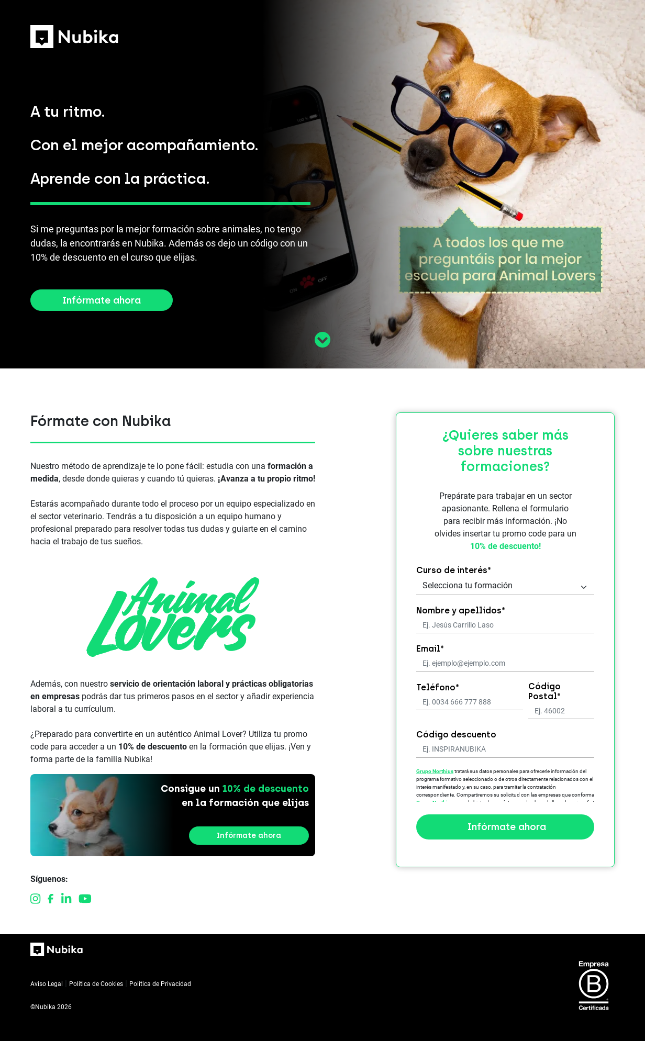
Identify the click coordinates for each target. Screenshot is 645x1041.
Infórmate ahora (101, 300)
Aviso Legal (46, 984)
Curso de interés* (453, 570)
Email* (430, 649)
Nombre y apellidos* (460, 610)
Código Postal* (544, 691)
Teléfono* (437, 687)
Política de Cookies (96, 984)
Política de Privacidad (160, 984)
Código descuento (456, 735)
